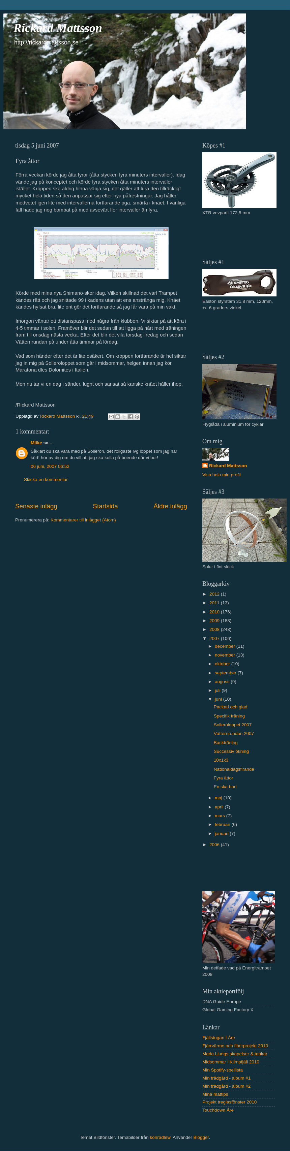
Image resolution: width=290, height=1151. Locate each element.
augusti (223, 681)
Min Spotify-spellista (222, 1070)
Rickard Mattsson (57, 28)
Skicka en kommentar (46, 479)
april (220, 806)
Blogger (201, 1137)
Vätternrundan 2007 (234, 733)
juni (219, 699)
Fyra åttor (223, 777)
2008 (215, 629)
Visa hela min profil (221, 474)
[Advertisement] (241, 236)
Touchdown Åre (218, 1110)
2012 (215, 594)
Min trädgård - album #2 (226, 1086)
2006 (215, 844)
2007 (215, 638)
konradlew (160, 1137)
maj (219, 797)
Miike (36, 442)
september (226, 672)
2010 (215, 611)
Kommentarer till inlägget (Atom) (83, 519)
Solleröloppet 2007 (233, 724)
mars (220, 815)
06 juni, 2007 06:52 (50, 466)
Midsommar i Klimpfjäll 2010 (230, 1061)
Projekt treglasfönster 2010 (229, 1102)
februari (223, 824)
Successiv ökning (231, 751)
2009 (215, 620)
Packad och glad (231, 706)
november (225, 655)
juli (218, 690)
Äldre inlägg (170, 506)
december (225, 646)
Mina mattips (215, 1094)
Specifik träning (229, 715)
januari (222, 833)
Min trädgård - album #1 (226, 1078)
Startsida (105, 506)
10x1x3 (221, 760)
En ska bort (225, 786)
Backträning (226, 742)
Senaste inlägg (36, 506)
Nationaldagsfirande (234, 769)
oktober (223, 663)
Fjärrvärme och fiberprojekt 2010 (235, 1045)
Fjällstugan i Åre (218, 1037)
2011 (215, 602)
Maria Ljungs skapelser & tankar (234, 1053)
